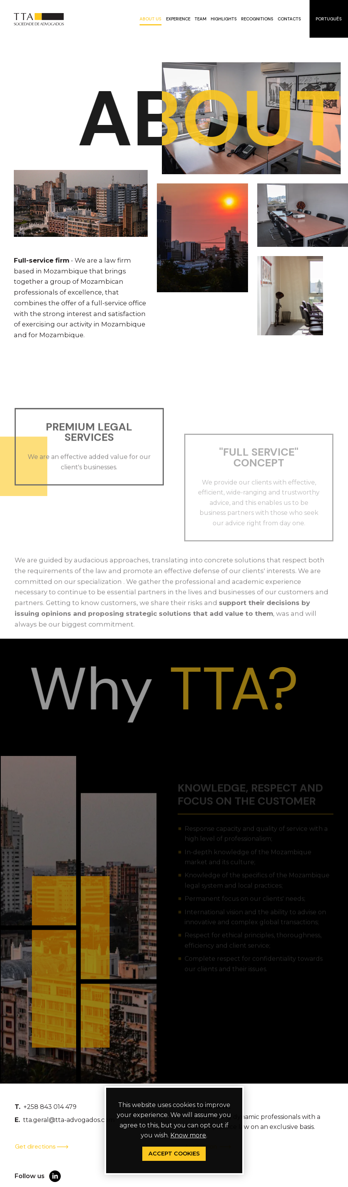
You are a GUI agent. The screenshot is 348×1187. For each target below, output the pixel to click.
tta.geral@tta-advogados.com (69, 1120)
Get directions (41, 1146)
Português (329, 19)
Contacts (289, 19)
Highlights (224, 19)
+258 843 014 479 (50, 1106)
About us (151, 19)
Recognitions (257, 19)
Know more (188, 1135)
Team (200, 19)
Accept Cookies (174, 1153)
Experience (178, 19)
